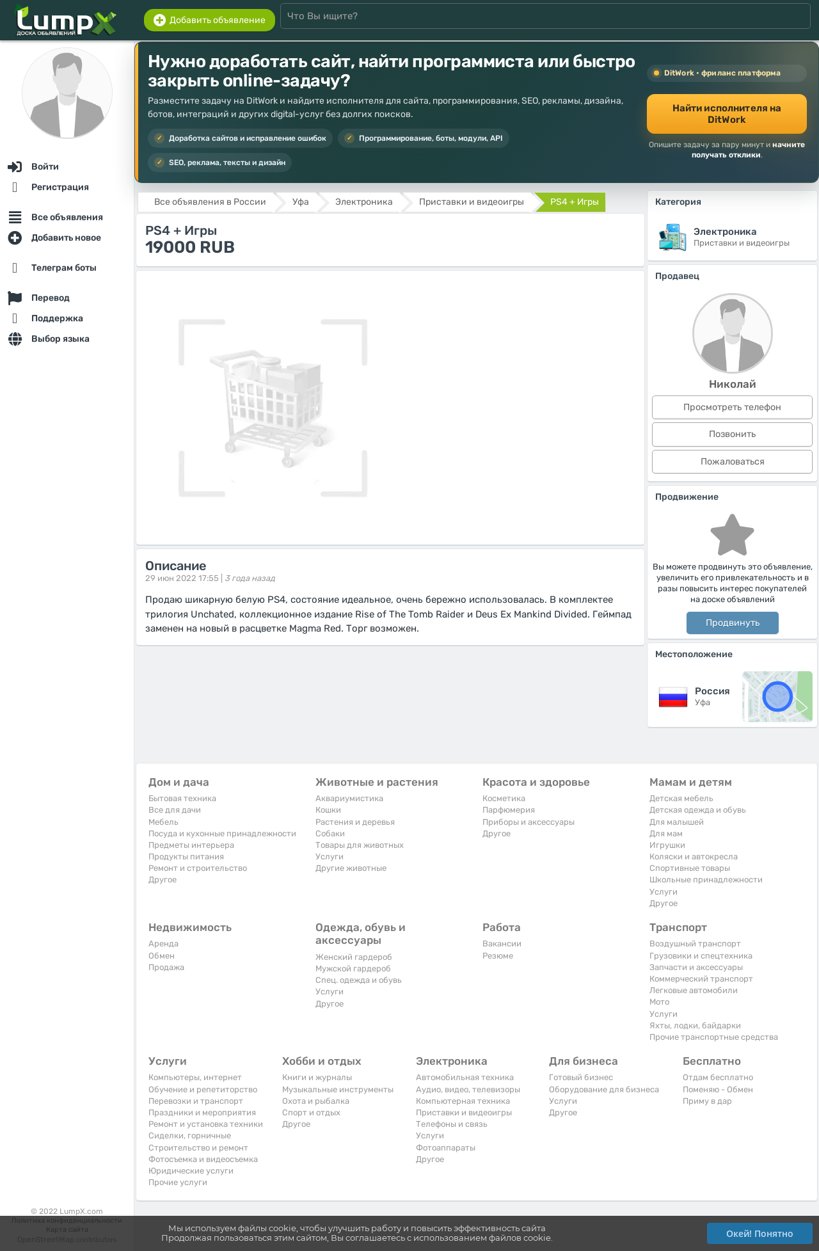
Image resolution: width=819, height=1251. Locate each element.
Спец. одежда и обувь (358, 980)
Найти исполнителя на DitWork (727, 113)
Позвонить (732, 434)
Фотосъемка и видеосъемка (203, 1159)
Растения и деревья (355, 822)
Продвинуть (732, 623)
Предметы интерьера (191, 845)
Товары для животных (359, 845)
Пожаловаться (733, 461)
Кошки (328, 810)
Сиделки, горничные (189, 1135)
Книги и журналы (317, 1077)
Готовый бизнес (581, 1077)
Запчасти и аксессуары (696, 967)
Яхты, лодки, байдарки (695, 1025)
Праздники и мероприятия (202, 1112)
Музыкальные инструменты (338, 1089)
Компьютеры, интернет (195, 1077)
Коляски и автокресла (693, 856)
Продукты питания (186, 856)
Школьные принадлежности (706, 879)
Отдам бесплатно (718, 1077)
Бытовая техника (182, 798)
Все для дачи (174, 810)
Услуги (329, 856)
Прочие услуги (177, 1182)
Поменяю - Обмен (718, 1089)
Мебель (163, 822)
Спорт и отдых (311, 1112)
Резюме (497, 955)
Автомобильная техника (465, 1077)
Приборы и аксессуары (528, 822)
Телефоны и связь (452, 1124)
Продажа (166, 967)
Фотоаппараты (445, 1147)
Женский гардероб (353, 957)
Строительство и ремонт (198, 1147)
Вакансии (501, 943)
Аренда (163, 943)
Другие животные (350, 868)
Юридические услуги (191, 1170)
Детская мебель (681, 798)
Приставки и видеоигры (464, 1112)
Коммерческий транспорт (701, 979)
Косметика (503, 798)
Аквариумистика (349, 798)
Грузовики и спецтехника (700, 955)
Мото (659, 1002)
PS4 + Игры (574, 201)
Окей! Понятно (759, 1233)
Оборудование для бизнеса (604, 1089)
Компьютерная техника (463, 1101)
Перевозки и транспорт (195, 1101)
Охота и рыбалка (315, 1101)
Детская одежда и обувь (697, 810)
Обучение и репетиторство (202, 1089)
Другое (162, 879)
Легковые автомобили (693, 990)
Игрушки (667, 845)
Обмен (161, 955)
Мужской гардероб (353, 968)
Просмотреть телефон (732, 407)
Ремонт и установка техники (205, 1124)
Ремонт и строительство (197, 868)
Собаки (330, 833)
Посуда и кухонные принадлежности (222, 833)
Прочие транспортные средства (713, 1037)
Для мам (666, 833)
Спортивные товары (689, 868)
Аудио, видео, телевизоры (468, 1089)
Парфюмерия (508, 810)
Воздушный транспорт (695, 943)
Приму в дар (707, 1101)
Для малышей (676, 822)
